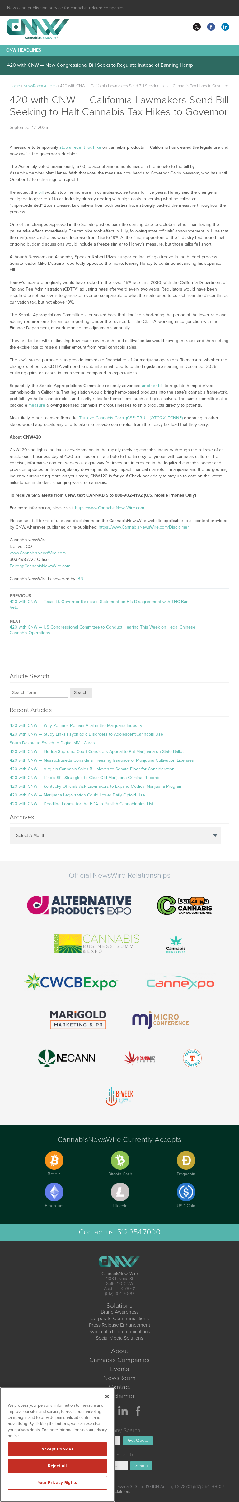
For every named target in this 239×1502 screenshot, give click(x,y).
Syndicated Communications (119, 1331)
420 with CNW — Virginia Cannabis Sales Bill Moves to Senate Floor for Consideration (92, 769)
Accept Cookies (57, 1449)
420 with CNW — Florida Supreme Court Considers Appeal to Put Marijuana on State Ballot (97, 751)
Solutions (119, 1306)
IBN (80, 578)
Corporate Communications (119, 1318)
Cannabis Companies (119, 1360)
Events (119, 1369)
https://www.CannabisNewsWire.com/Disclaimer (144, 527)
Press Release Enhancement (119, 1325)
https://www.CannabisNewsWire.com (109, 508)
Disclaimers (119, 1491)
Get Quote (138, 1440)
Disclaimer (120, 1396)
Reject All (57, 1466)
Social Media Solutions (119, 1338)
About (119, 1351)
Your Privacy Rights (57, 1482)
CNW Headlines (23, 50)
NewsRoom (119, 1378)
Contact (119, 1387)
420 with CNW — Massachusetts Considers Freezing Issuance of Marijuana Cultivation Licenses (102, 760)
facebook (211, 27)
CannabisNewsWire (119, 1273)
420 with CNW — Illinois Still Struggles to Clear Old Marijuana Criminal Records (85, 777)
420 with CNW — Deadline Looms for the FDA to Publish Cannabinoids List (81, 803)
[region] (57, 1444)
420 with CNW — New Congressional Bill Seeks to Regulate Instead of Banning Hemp (100, 65)
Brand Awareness (119, 1312)
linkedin (225, 27)
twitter (197, 27)
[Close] (107, 1396)
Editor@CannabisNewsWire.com (40, 566)
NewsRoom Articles (40, 85)
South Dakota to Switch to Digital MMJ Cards (52, 743)
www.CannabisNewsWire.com (38, 553)
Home (15, 85)
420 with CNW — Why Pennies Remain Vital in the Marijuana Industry (76, 725)
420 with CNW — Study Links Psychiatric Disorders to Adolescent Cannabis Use (86, 734)
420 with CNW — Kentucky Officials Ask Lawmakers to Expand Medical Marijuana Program (96, 786)
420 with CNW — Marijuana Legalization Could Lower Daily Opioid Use (77, 795)
